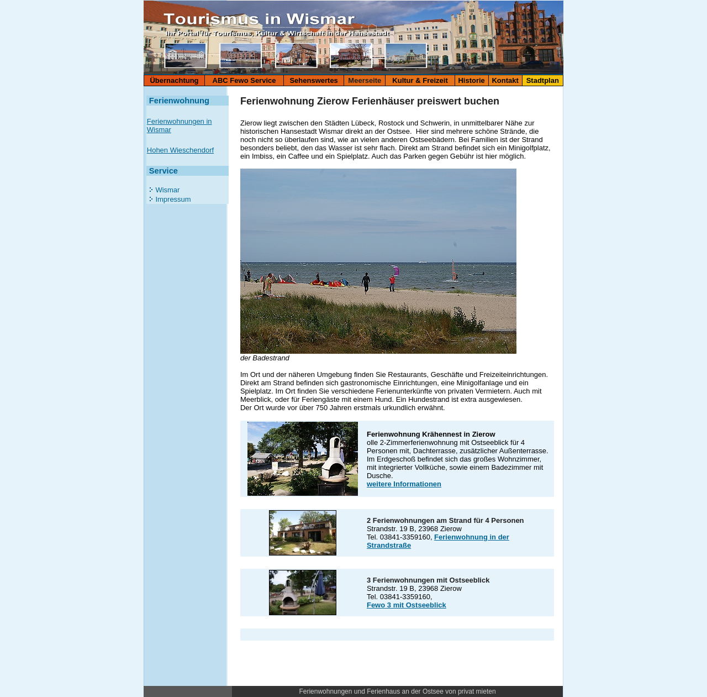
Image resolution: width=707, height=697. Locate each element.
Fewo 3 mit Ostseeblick (406, 605)
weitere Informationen (404, 484)
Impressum (172, 199)
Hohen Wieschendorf (180, 150)
